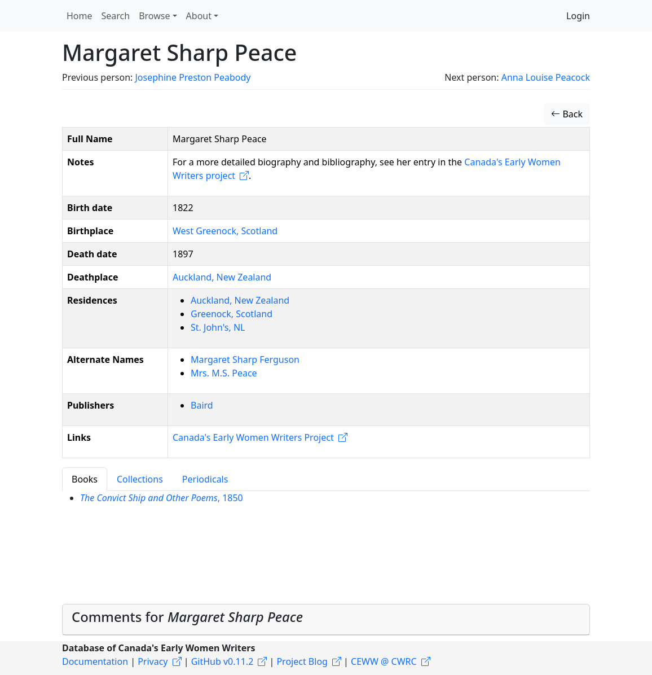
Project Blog (301, 661)
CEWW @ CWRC (384, 661)
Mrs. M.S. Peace (224, 373)
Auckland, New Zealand (222, 277)
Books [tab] (85, 479)
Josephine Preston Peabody (192, 77)
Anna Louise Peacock (545, 77)
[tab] (326, 619)
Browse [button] (154, 16)
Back (567, 114)
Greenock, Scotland (231, 314)
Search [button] (116, 16)
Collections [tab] (140, 479)
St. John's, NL (218, 327)
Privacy (153, 661)
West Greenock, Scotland (225, 231)
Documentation (95, 661)
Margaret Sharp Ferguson (245, 359)
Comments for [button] (187, 616)
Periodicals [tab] (205, 479)
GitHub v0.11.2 (222, 661)
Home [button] (79, 16)
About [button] (199, 16)
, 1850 (161, 498)
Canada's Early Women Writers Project (253, 437)
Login (578, 16)
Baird (202, 405)
